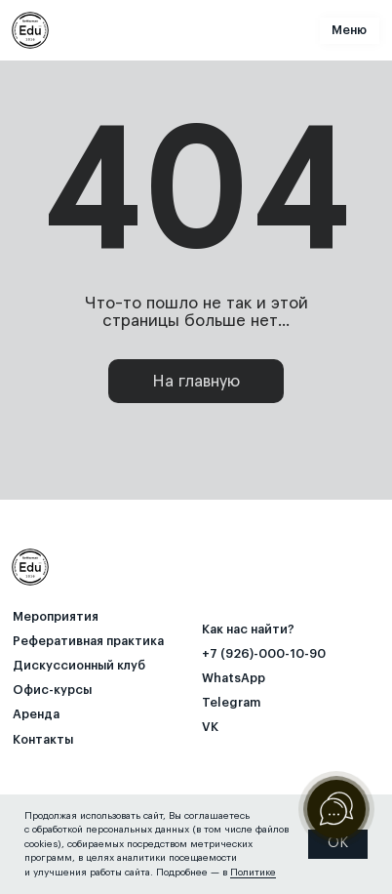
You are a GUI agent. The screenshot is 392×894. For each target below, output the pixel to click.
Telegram (231, 703)
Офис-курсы (52, 690)
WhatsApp (233, 678)
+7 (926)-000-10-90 (264, 654)
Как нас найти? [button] (248, 629)
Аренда (36, 714)
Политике (253, 872)
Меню (349, 30)
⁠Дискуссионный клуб (79, 665)
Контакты (43, 740)
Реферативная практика (88, 641)
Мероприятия (55, 617)
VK (210, 727)
